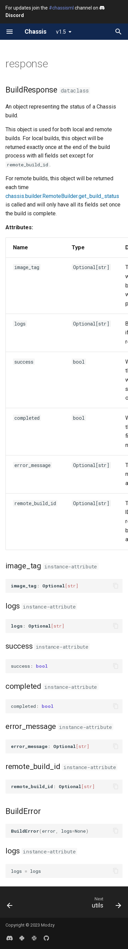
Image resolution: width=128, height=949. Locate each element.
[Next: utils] (105, 904)
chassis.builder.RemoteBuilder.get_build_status (62, 196)
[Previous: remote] (9, 904)
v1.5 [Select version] (61, 32)
